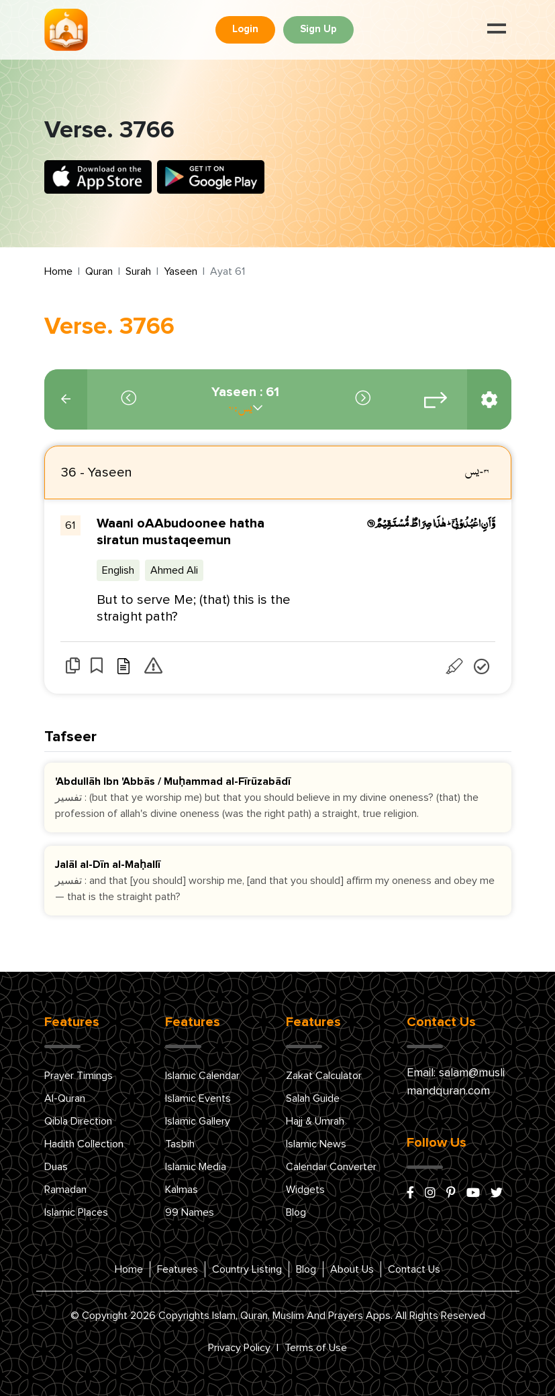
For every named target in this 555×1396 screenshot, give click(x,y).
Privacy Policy (239, 1347)
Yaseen (180, 271)
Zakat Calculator (324, 1075)
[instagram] (430, 1194)
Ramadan (65, 1189)
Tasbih (180, 1144)
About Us (352, 1269)
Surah (138, 271)
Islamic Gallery (197, 1121)
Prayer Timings (78, 1075)
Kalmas (181, 1189)
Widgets (305, 1189)
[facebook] (410, 1194)
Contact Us (414, 1269)
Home (58, 271)
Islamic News (316, 1144)
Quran (99, 271)
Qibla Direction (78, 1121)
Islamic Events (198, 1098)
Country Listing (247, 1269)
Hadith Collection (83, 1144)
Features (177, 1269)
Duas (56, 1166)
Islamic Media (195, 1166)
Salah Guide (313, 1098)
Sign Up (318, 29)
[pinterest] (451, 1194)
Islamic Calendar (202, 1075)
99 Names (189, 1212)
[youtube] (473, 1194)
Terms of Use (316, 1347)
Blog (296, 1212)
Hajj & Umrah (315, 1121)
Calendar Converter (331, 1166)
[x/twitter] (497, 1194)
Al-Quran (64, 1098)
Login (245, 29)
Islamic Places (76, 1212)
